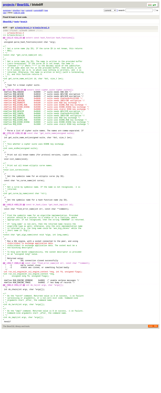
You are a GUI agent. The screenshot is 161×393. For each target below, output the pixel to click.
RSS (155, 388)
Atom (150, 388)
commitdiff (38, 10)
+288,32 (19, 155)
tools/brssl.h (17, 34)
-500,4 (9, 340)
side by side (19, 13)
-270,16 (10, 155)
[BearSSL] (8, 21)
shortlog (16, 10)
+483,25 (18, 242)
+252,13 (19, 103)
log (22, 10)
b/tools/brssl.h (41, 28)
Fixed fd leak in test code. (15, 17)
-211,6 (9, 40)
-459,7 (9, 313)
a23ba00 (23, 31)
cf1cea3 (13, 31)
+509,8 (17, 313)
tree (46, 10)
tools (16, 21)
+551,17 (18, 340)
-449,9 (9, 242)
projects (9, 4)
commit (29, 10)
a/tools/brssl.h (23, 28)
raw (4, 13)
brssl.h (24, 21)
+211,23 (18, 40)
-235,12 (10, 103)
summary (7, 10)
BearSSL (23, 4)
